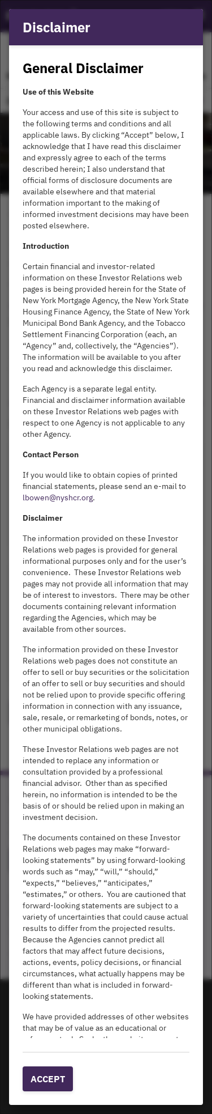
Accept (48, 1079)
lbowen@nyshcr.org (58, 497)
